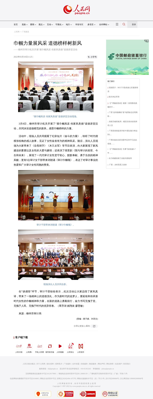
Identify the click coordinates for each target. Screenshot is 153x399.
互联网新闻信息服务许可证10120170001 (41, 374)
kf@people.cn (53, 369)
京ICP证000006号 (112, 379)
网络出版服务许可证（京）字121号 (90, 379)
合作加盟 (75, 364)
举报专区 (79, 24)
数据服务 (92, 364)
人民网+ (29, 347)
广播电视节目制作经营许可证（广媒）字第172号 (108, 374)
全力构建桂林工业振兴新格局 (120, 158)
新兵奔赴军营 (114, 97)
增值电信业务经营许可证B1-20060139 (73, 374)
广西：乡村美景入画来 (118, 165)
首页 (16, 24)
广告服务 (67, 364)
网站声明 (101, 364)
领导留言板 (49, 347)
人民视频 (60, 347)
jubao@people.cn (108, 369)
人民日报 (18, 347)
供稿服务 (84, 364)
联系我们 (126, 364)
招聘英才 (58, 364)
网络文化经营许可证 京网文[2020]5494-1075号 (58, 379)
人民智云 (70, 347)
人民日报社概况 (29, 364)
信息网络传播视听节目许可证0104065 (24, 379)
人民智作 (80, 347)
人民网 (16, 32)
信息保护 (118, 364)
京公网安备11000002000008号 (131, 379)
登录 (134, 24)
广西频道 (25, 32)
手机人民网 (39, 347)
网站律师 (109, 364)
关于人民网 (40, 364)
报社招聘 (50, 364)
